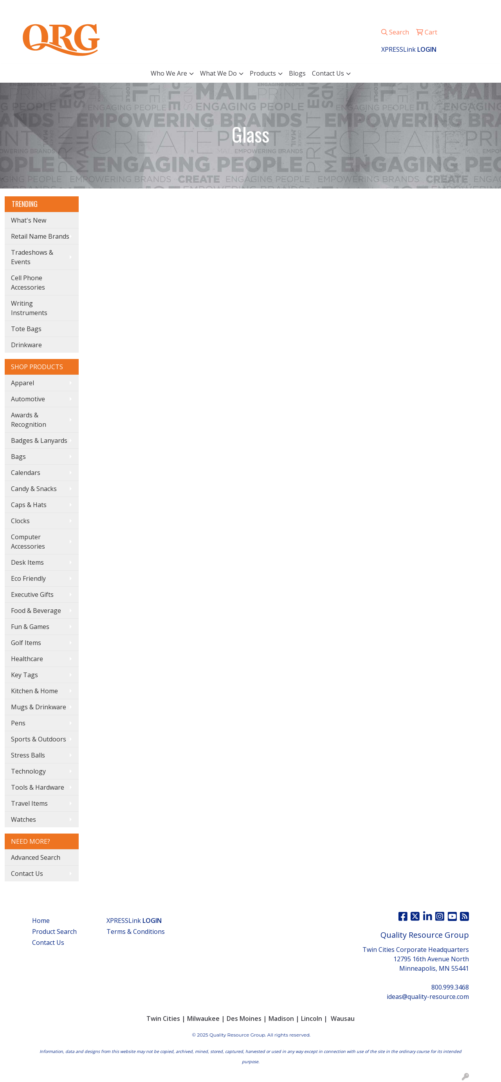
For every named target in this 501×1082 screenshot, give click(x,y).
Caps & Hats (29, 504)
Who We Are (169, 73)
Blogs (297, 73)
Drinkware (26, 345)
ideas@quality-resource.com (451, 8)
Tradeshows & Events (32, 257)
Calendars (25, 472)
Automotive (28, 399)
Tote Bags (26, 328)
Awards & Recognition (28, 420)
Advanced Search (35, 857)
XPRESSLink (134, 920)
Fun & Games (30, 626)
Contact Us (328, 73)
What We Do (218, 73)
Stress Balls (28, 755)
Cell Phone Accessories (28, 283)
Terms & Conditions (135, 931)
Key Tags (24, 675)
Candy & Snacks (34, 488)
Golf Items (26, 642)
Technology (28, 771)
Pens (18, 723)
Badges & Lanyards (39, 440)
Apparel (22, 383)
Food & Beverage (36, 610)
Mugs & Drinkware (38, 707)
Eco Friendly (28, 578)
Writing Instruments (29, 308)
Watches (23, 819)
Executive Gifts (32, 594)
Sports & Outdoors (38, 739)
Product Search (54, 931)
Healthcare (27, 658)
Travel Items (29, 803)
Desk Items (27, 562)
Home (41, 920)
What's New (28, 220)
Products (263, 73)
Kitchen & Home (34, 691)
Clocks (20, 521)
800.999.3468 (386, 8)
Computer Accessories (28, 542)
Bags (18, 456)
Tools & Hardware (37, 787)
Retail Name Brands (40, 236)
